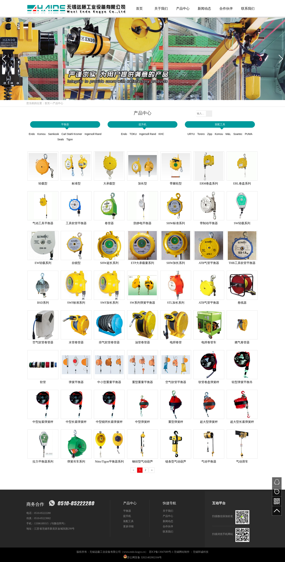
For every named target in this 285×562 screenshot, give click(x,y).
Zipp (209, 134)
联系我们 (248, 8)
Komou (41, 134)
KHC (161, 134)
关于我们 (161, 8)
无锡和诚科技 (200, 551)
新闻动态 (204, 8)
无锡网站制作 (182, 551)
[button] (4, 59)
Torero (201, 134)
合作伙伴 (226, 8)
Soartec (237, 134)
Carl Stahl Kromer (71, 134)
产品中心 (183, 8)
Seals (60, 139)
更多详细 (128, 526)
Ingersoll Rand (93, 134)
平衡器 (65, 124)
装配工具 (220, 124)
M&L (228, 134)
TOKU (133, 134)
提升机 (142, 124)
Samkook (53, 134)
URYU (191, 134)
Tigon (69, 139)
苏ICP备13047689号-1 (161, 551)
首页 (139, 8)
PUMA (248, 134)
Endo (32, 134)
